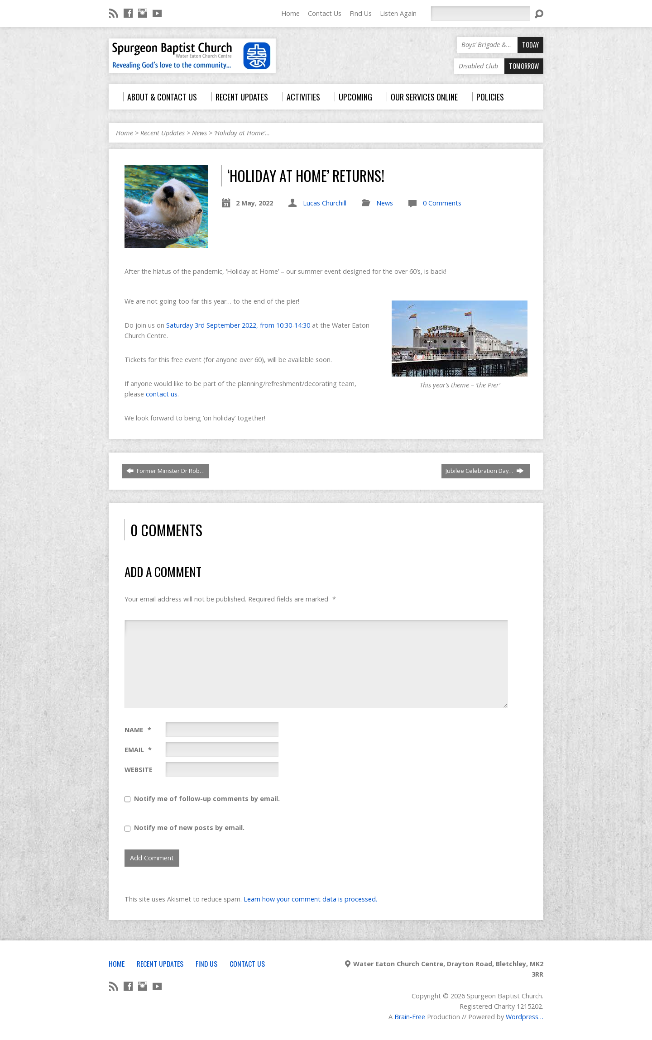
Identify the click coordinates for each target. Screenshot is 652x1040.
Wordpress (522, 1016)
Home (290, 13)
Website (139, 769)
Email (138, 749)
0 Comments (442, 203)
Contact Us (324, 13)
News (199, 133)
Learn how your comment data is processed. (310, 899)
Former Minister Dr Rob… (165, 471)
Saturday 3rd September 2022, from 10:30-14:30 (238, 325)
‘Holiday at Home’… (242, 133)
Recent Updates (162, 133)
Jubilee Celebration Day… (485, 471)
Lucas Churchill (324, 203)
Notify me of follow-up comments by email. (207, 798)
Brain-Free (409, 1016)
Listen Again (398, 13)
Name (138, 729)
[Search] (480, 13)
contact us (161, 394)
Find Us (361, 13)
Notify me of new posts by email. (189, 827)
